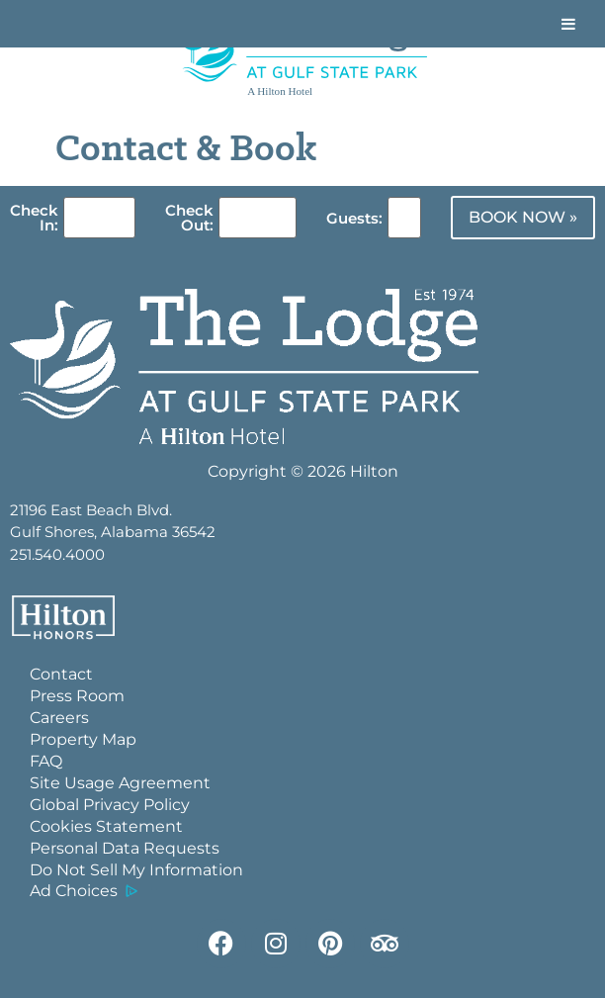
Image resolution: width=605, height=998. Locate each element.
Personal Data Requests (124, 848)
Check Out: (189, 217)
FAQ (46, 761)
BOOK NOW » (523, 217)
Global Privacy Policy (110, 804)
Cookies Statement (106, 826)
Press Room (77, 695)
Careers (59, 717)
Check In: (34, 217)
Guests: (354, 218)
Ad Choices (74, 890)
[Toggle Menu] (568, 23)
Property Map (83, 739)
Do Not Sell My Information (136, 870)
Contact (61, 674)
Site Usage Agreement (120, 782)
